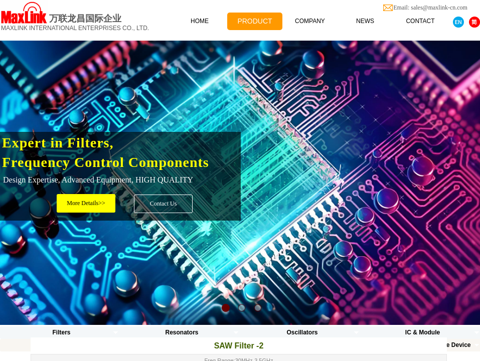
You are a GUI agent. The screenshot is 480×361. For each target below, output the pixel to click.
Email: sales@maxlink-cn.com (436, 7)
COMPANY (310, 21)
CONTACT (420, 21)
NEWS (365, 21)
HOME (200, 21)
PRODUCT (254, 21)
